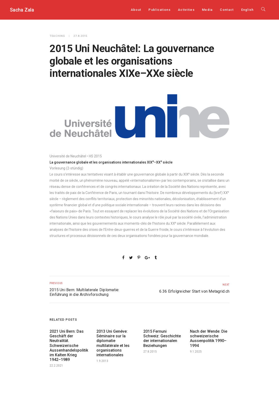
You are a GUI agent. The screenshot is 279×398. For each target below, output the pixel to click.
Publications (159, 10)
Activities (186, 10)
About (136, 10)
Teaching (57, 36)
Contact (227, 10)
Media (207, 10)
